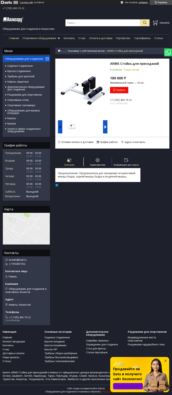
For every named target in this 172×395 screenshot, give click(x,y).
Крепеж (11, 123)
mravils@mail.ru (18, 259)
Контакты (69, 38)
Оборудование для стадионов (24, 58)
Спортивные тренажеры (21, 105)
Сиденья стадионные (20, 65)
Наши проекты (11, 357)
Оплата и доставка (100, 38)
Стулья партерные (97, 352)
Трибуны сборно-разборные (60, 353)
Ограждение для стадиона (102, 344)
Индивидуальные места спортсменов (142, 339)
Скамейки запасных (97, 340)
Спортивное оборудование (39, 38)
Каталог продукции (14, 341)
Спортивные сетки (18, 100)
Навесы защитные (18, 81)
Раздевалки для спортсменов (24, 94)
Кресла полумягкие (55, 345)
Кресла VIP (50, 349)
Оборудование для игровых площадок (23, 111)
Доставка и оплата (13, 353)
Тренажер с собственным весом (86, 50)
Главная (14, 38)
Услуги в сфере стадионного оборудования (24, 130)
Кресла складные (54, 341)
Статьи (158, 38)
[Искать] (145, 22)
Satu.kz (101, 388)
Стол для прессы (96, 348)
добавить (143, 2)
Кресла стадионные (19, 71)
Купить (121, 90)
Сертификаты (142, 38)
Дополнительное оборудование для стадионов (26, 88)
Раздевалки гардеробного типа (146, 344)
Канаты (11, 118)
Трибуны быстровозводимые (61, 357)
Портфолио (123, 38)
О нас (81, 38)
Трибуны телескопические (59, 361)
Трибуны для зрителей (20, 76)
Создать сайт (26, 2)
